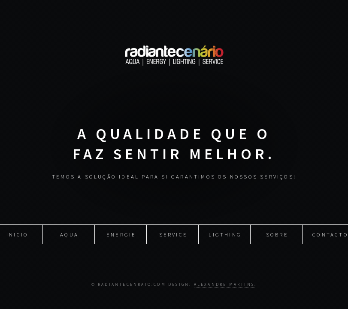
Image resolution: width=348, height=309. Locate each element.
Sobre (277, 233)
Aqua (69, 233)
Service (173, 233)
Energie (121, 233)
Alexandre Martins (224, 284)
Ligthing (225, 233)
